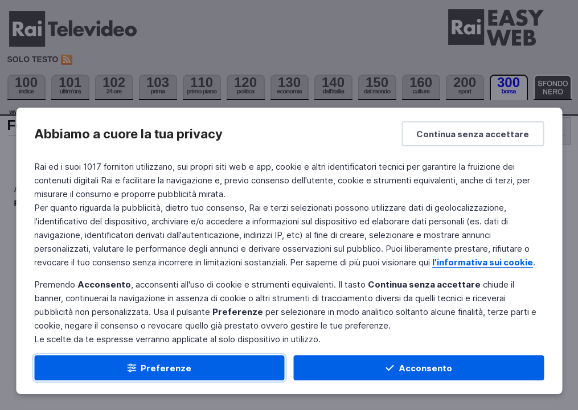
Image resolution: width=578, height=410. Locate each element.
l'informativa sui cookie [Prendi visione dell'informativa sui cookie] (482, 262)
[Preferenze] (159, 367)
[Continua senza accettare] (472, 133)
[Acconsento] (419, 367)
